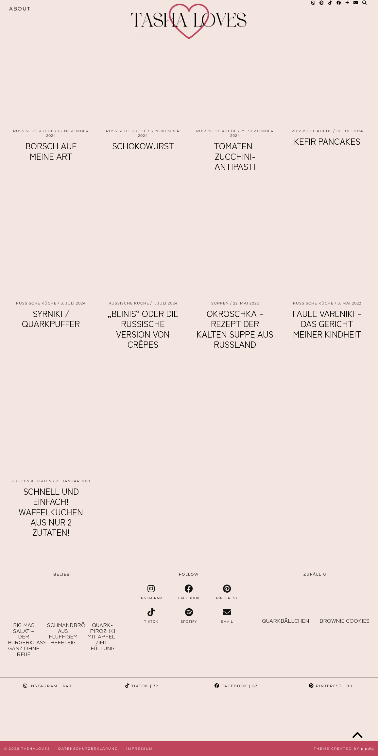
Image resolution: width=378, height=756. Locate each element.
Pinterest (330, 686)
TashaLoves (35, 749)
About (20, 9)
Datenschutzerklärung (88, 749)
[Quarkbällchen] (285, 599)
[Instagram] (23, 718)
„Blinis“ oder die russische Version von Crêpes (143, 328)
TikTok (142, 686)
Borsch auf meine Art (51, 150)
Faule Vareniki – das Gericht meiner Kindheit (327, 323)
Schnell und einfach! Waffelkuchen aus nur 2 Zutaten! (51, 511)
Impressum (139, 749)
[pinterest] (227, 592)
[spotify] (189, 615)
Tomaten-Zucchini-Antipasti (235, 155)
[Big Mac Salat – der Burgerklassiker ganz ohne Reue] (23, 601)
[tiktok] (151, 615)
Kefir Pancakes (327, 141)
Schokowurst (143, 145)
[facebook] (189, 592)
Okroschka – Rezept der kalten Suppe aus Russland (235, 328)
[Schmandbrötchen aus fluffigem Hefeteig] (62, 601)
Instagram (47, 686)
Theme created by (344, 749)
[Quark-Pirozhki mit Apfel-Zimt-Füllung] (102, 601)
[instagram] (151, 592)
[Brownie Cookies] (344, 599)
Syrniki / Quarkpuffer (51, 318)
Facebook (236, 686)
